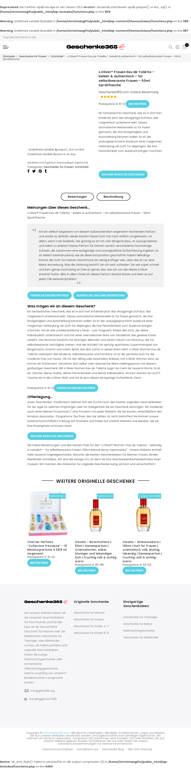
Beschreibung (113, 196)
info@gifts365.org (42, 690)
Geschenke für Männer (89, 612)
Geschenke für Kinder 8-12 (91, 632)
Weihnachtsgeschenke (139, 630)
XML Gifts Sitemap (140, 749)
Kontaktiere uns (87, 749)
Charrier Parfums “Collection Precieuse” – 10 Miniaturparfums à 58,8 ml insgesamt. (47, 547)
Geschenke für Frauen (33, 56)
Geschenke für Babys (137, 623)
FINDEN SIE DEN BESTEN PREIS (49, 294)
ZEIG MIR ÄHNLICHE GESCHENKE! (123, 173)
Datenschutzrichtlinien (58, 749)
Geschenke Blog (113, 749)
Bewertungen (77, 196)
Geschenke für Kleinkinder (140, 637)
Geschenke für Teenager (140, 616)
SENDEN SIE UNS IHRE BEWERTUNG (101, 293)
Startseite (9, 56)
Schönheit (57, 56)
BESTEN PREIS (137, 103)
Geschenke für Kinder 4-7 (91, 626)
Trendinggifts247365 (40, 698)
